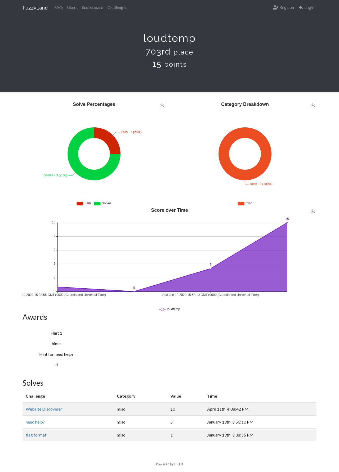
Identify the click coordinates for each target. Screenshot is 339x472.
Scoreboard (92, 7)
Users (72, 7)
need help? (35, 421)
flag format (36, 434)
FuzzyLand (35, 7)
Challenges (117, 7)
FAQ (58, 7)
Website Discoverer (44, 408)
